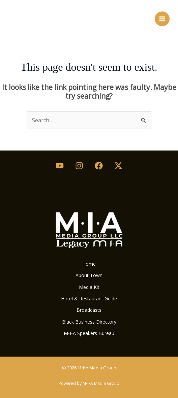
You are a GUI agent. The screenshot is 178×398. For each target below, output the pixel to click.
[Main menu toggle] (162, 18)
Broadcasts (89, 310)
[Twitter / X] (118, 166)
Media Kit (89, 287)
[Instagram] (79, 166)
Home (89, 264)
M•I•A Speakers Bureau (89, 333)
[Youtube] (60, 166)
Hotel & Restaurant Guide (89, 298)
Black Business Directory (89, 322)
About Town (89, 275)
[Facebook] (99, 166)
